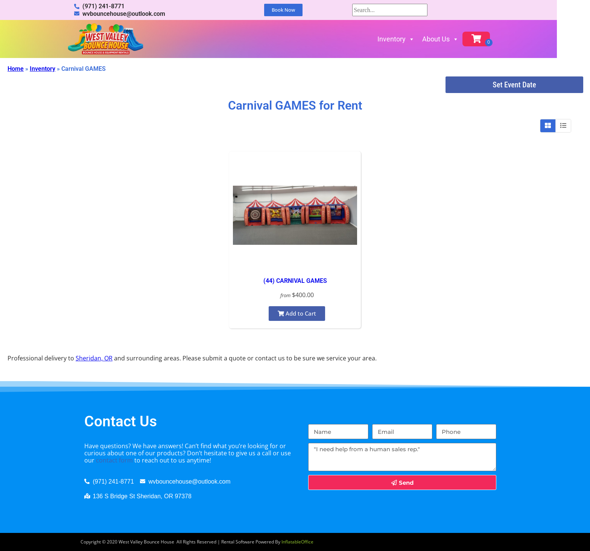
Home (16, 68)
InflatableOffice (297, 542)
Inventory (412, 39)
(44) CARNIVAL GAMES (295, 280)
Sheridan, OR (94, 358)
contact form (114, 460)
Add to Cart (297, 313)
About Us (457, 39)
